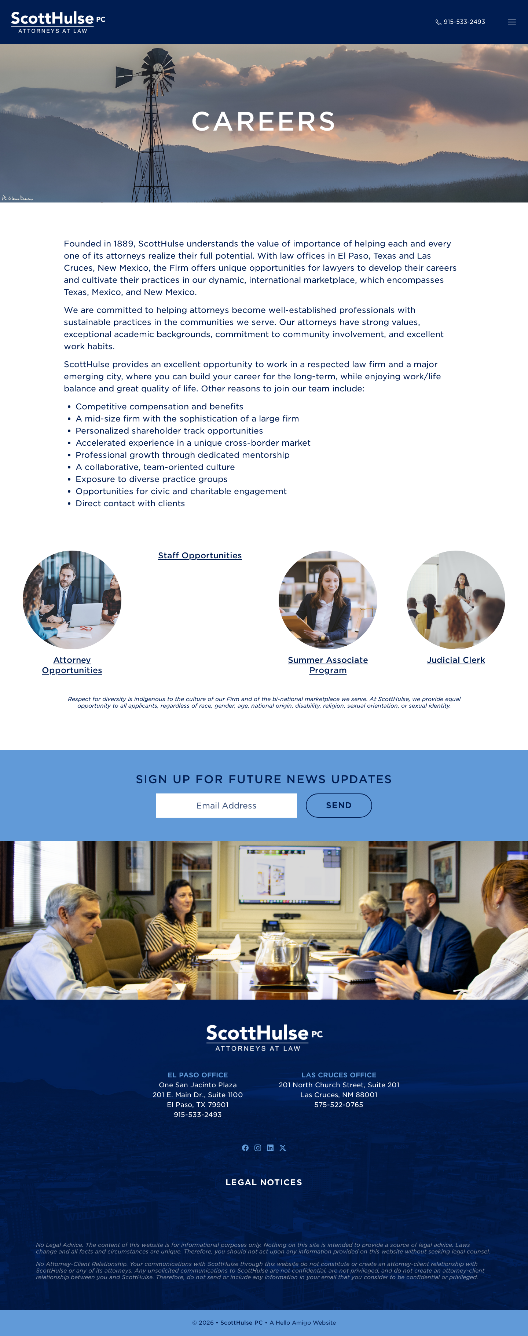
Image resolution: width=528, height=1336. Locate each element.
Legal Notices (263, 1182)
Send (339, 805)
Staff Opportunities (200, 555)
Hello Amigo (293, 1322)
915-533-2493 (460, 21)
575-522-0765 (338, 1105)
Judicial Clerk (456, 660)
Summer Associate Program (328, 665)
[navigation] (512, 22)
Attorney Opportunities (72, 665)
